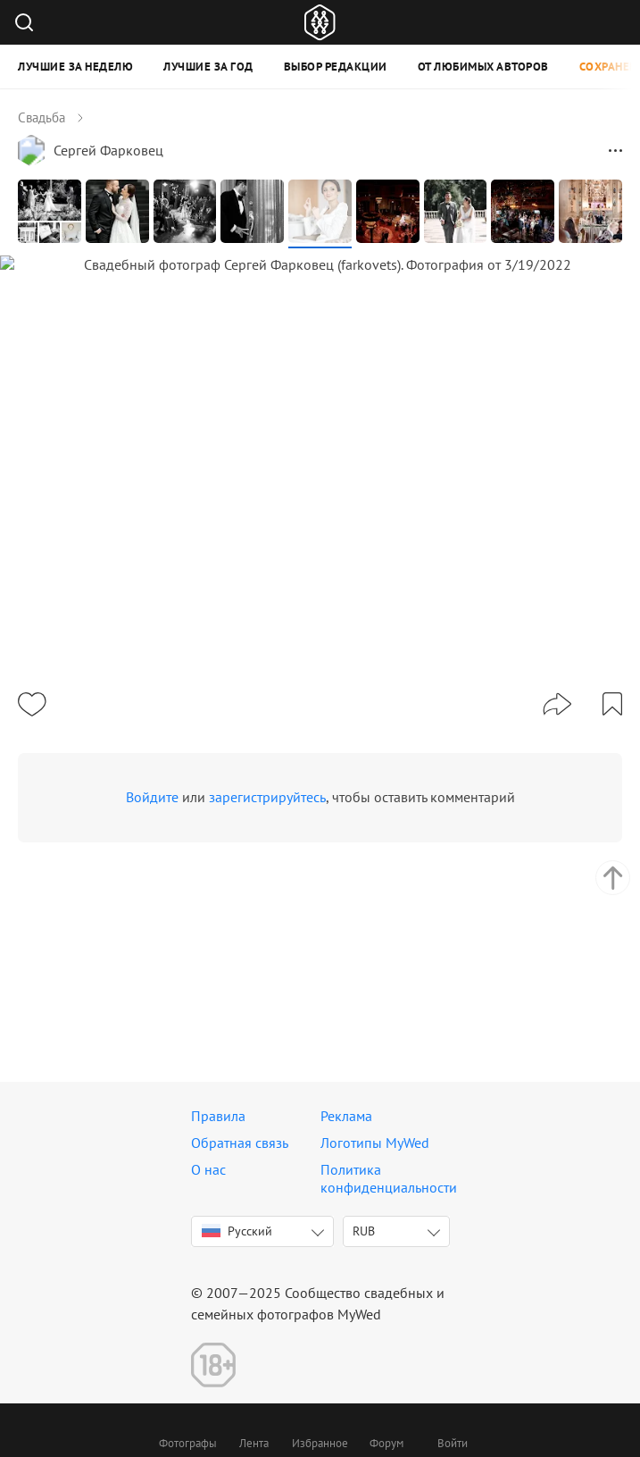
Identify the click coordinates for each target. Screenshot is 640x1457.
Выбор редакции (335, 66)
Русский (237, 1231)
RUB (364, 1231)
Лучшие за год (208, 66)
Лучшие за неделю (75, 66)
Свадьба (41, 117)
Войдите (152, 906)
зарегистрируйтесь (267, 906)
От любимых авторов (483, 66)
